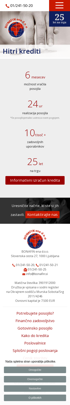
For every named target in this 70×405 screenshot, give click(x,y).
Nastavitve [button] (35, 388)
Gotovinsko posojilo (35, 328)
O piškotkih (35, 397)
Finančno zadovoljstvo (35, 320)
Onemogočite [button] (35, 379)
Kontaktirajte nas (42, 214)
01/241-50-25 (37, 269)
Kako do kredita (35, 335)
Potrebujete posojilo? (35, 313)
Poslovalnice (35, 343)
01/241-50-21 (47, 265)
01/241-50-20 (21, 5)
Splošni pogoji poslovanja (35, 350)
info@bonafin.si (35, 274)
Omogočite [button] (35, 369)
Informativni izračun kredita (35, 180)
